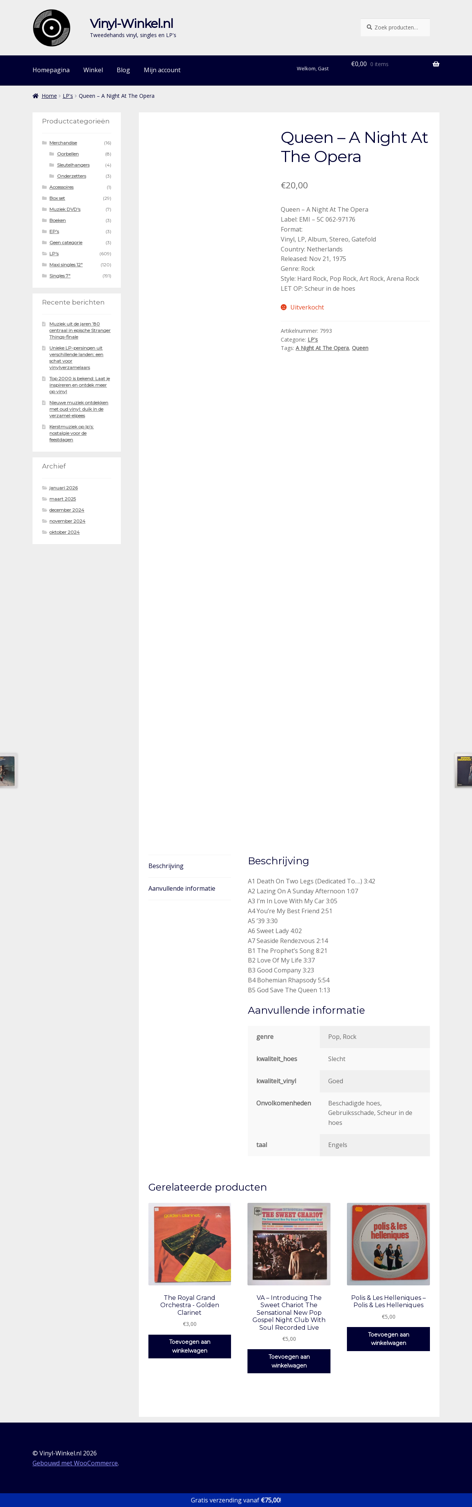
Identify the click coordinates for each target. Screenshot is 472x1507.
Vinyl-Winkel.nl (131, 23)
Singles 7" (59, 276)
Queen (360, 348)
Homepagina (51, 70)
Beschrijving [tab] (166, 866)
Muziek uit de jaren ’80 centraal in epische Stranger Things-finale (80, 330)
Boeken (57, 220)
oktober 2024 (64, 532)
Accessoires (61, 187)
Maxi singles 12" (66, 264)
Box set (57, 198)
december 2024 (66, 510)
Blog (123, 70)
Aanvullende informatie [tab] (181, 888)
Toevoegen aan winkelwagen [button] (189, 1346)
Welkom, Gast (313, 68)
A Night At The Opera (322, 348)
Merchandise (63, 143)
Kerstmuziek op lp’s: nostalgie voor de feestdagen (71, 433)
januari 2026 (63, 488)
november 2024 (67, 521)
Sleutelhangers (73, 165)
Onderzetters (71, 176)
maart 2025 (62, 499)
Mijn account (162, 70)
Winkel (93, 70)
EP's (54, 231)
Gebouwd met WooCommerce (75, 1463)
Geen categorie (65, 242)
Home (49, 95)
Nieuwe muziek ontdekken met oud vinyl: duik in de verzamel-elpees (78, 409)
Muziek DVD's (64, 209)
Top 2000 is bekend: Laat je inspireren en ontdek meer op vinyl (79, 385)
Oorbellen (68, 154)
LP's (68, 95)
